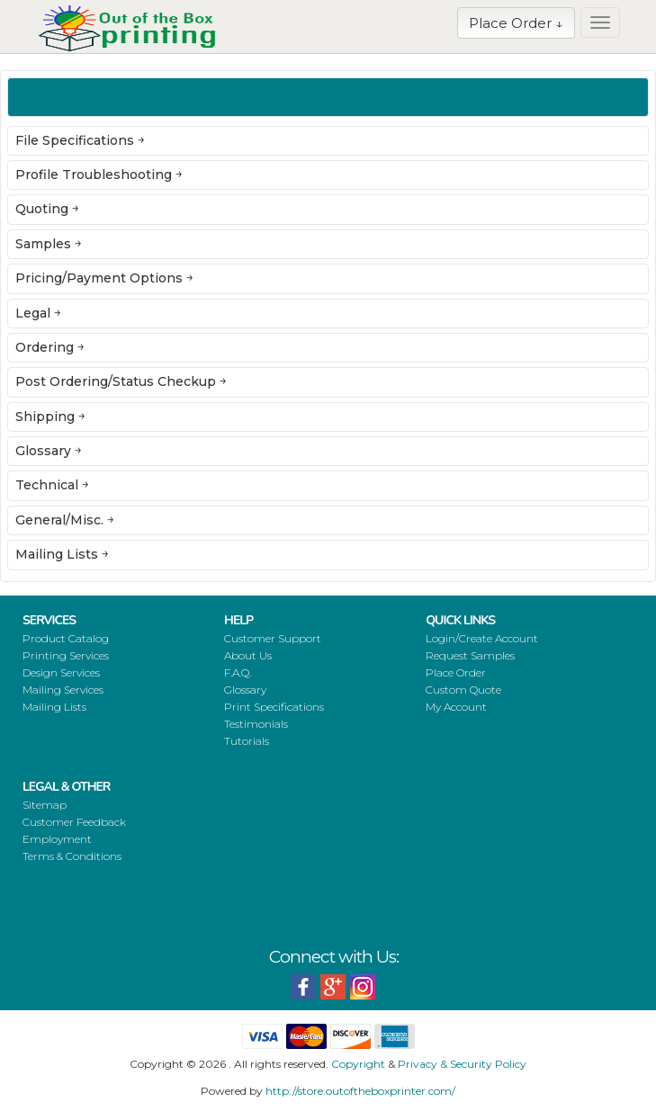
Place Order (456, 672)
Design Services (61, 672)
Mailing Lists (54, 706)
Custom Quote (463, 689)
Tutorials (246, 741)
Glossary (245, 689)
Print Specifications (274, 706)
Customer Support (272, 638)
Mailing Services (62, 689)
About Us (248, 655)
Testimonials (256, 723)
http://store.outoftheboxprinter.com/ (360, 1091)
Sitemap (44, 804)
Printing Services (65, 655)
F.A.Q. (237, 672)
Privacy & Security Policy (462, 1064)
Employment (57, 839)
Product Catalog (65, 638)
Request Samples (470, 655)
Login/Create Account (482, 638)
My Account (456, 706)
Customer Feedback (74, 822)
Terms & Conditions (71, 856)
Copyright (358, 1064)
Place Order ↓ (516, 22)
